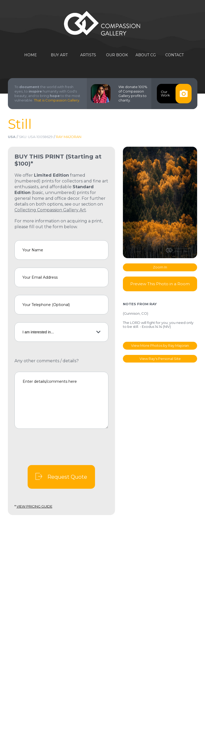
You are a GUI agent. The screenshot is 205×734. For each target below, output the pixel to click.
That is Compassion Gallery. (57, 100)
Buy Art (59, 55)
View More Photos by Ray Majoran (160, 345)
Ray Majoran (68, 137)
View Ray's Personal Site (160, 358)
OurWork (176, 93)
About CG (146, 55)
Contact (174, 55)
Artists (88, 55)
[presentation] (54, 447)
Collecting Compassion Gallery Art (50, 209)
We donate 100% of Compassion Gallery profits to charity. (132, 93)
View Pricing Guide (34, 506)
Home (30, 55)
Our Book (117, 55)
